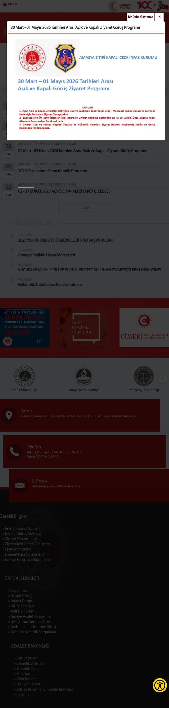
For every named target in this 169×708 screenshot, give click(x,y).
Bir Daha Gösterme (140, 17)
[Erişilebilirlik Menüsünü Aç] (160, 685)
